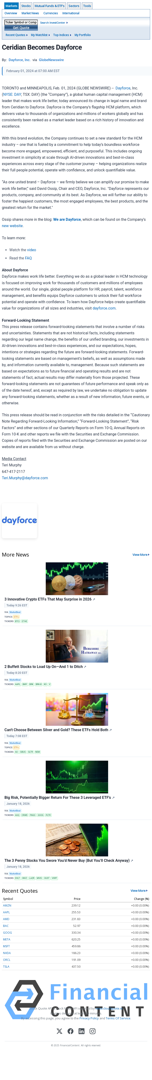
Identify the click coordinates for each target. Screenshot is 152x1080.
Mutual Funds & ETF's (50, 6)
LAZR (31, 878)
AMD (6, 919)
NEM (37, 752)
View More (140, 555)
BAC (6, 926)
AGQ (17, 815)
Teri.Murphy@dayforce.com (25, 478)
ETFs (16, 617)
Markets (11, 6)
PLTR (48, 815)
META (6, 939)
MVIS (39, 878)
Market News (30, 13)
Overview (10, 13)
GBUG (23, 752)
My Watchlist (39, 35)
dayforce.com (104, 308)
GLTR (30, 752)
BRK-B (39, 684)
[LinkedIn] (81, 1031)
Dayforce (123, 88)
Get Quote (21, 28)
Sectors (73, 6)
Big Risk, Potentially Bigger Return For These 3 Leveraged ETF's (59, 797)
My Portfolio (83, 35)
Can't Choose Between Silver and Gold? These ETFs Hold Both (58, 730)
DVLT (17, 878)
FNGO (32, 815)
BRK (31, 684)
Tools (87, 6)
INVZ (24, 878)
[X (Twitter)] (59, 1031)
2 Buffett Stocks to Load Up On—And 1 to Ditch (45, 666)
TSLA (6, 967)
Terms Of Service (118, 1018)
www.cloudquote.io (109, 1008)
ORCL (6, 960)
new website (12, 226)
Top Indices (61, 35)
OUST (46, 878)
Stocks (26, 6)
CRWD (24, 815)
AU (16, 752)
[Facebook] (70, 1031)
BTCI (17, 621)
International (70, 13)
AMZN (7, 905)
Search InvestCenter (52, 22)
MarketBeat (15, 612)
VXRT (54, 878)
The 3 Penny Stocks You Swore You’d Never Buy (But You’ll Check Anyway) (68, 860)
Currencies (50, 13)
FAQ (28, 258)
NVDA (7, 953)
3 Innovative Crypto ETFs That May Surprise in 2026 (49, 599)
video (31, 250)
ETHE (24, 621)
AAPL (17, 684)
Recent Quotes (15, 35)
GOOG (41, 815)
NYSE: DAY (12, 94)
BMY (25, 684)
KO (45, 684)
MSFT (6, 946)
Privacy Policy (89, 1018)
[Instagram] (92, 1031)
